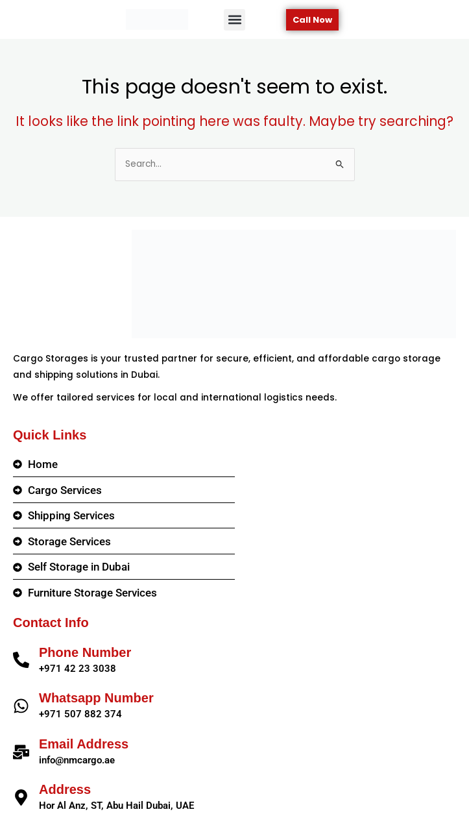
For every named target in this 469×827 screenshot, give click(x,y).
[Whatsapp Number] (21, 706)
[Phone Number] (21, 660)
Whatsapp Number (96, 698)
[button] (234, 20)
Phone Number (85, 652)
